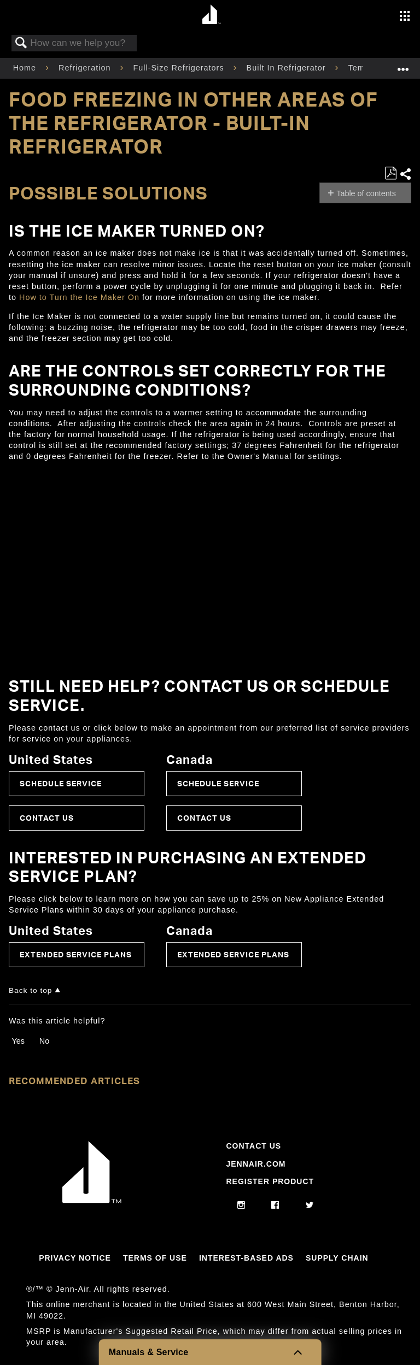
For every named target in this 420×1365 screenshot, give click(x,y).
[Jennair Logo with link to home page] (92, 1201)
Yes (17, 1041)
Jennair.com (255, 1164)
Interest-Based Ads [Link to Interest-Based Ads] (246, 1258)
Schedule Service (61, 783)
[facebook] (275, 1205)
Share (405, 174)
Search (21, 43)
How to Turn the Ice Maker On (79, 297)
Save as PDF (390, 173)
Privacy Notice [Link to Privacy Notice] (75, 1258)
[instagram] (241, 1205)
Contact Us (47, 817)
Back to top (30, 990)
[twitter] (310, 1205)
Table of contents (366, 193)
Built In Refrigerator (288, 67)
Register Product (270, 1181)
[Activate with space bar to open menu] (404, 16)
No (44, 1041)
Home (26, 67)
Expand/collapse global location (403, 65)
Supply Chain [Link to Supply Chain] (337, 1258)
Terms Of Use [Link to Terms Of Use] (155, 1258)
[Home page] (211, 15)
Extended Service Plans (76, 954)
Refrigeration (86, 67)
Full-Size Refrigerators (179, 67)
